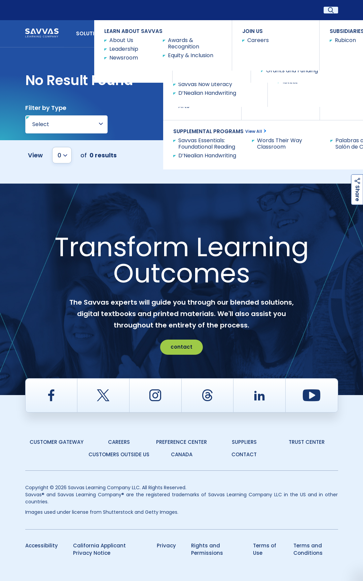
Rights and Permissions (207, 549)
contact (181, 346)
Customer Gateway (56, 442)
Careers (119, 442)
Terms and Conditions (308, 549)
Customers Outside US (118, 454)
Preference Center (181, 442)
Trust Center (307, 442)
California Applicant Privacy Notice (99, 549)
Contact (319, 33)
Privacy (166, 545)
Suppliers (244, 442)
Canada (181, 454)
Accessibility (41, 545)
